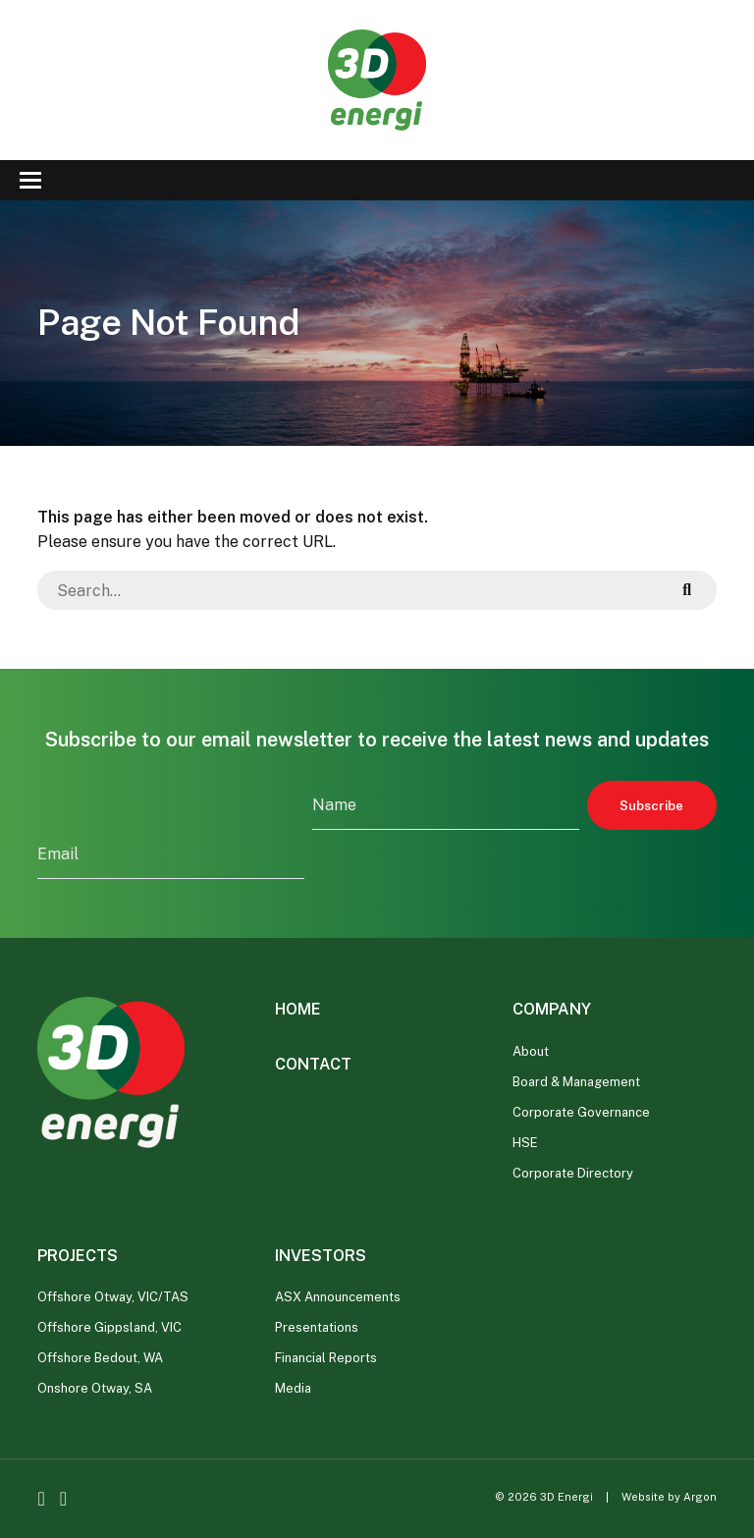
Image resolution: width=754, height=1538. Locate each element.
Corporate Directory (572, 1173)
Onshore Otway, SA (94, 1388)
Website (643, 1497)
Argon (700, 1497)
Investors (320, 1255)
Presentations (316, 1327)
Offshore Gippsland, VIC (109, 1327)
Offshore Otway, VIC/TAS (112, 1297)
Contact (313, 1064)
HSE (525, 1142)
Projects (77, 1255)
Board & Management (576, 1081)
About (530, 1051)
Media (293, 1388)
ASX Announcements (338, 1297)
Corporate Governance (581, 1112)
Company (551, 1009)
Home (298, 1009)
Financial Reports (326, 1357)
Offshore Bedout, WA (100, 1357)
